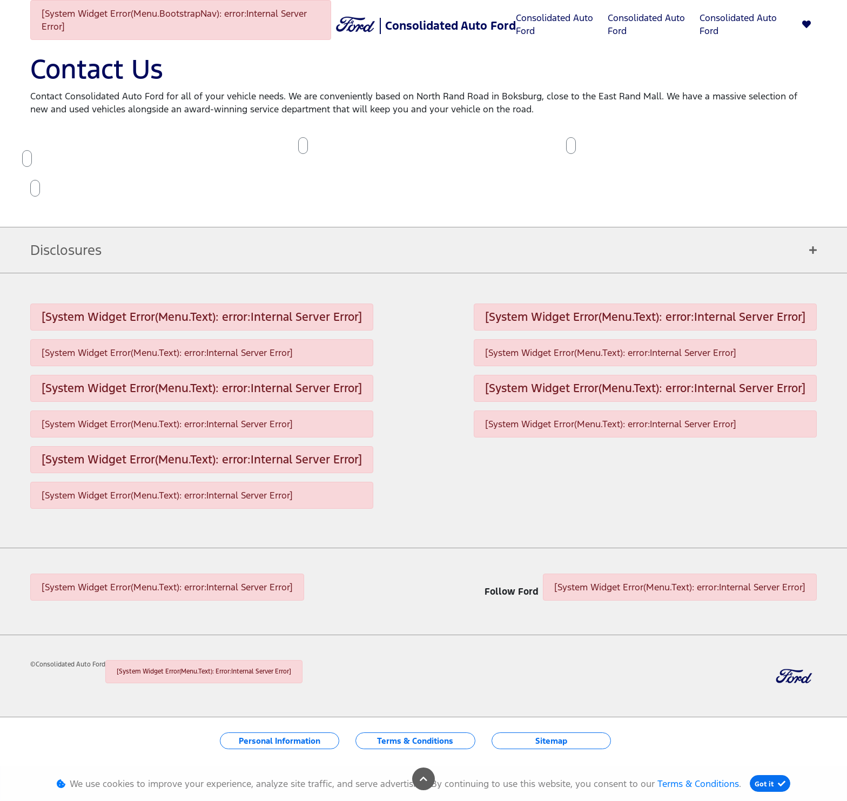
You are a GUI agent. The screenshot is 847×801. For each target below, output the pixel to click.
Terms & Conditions (415, 741)
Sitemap (551, 741)
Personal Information (279, 741)
